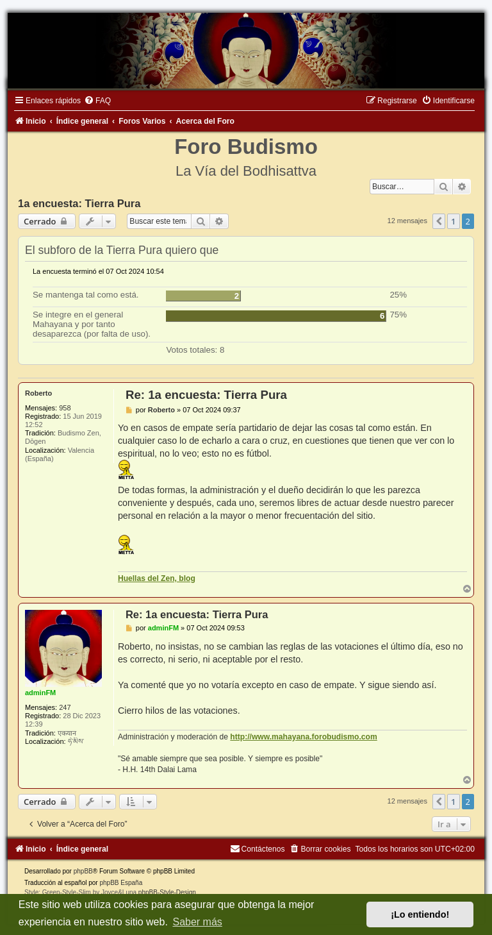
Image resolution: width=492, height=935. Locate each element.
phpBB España (120, 882)
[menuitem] (97, 100)
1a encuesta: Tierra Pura (79, 203)
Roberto (38, 393)
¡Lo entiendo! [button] (420, 914)
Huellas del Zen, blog (156, 578)
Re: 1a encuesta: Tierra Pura (206, 394)
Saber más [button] (197, 921)
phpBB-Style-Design (167, 892)
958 (64, 408)
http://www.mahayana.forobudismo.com (303, 736)
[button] (438, 221)
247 (64, 707)
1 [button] (453, 221)
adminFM (40, 692)
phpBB (83, 871)
